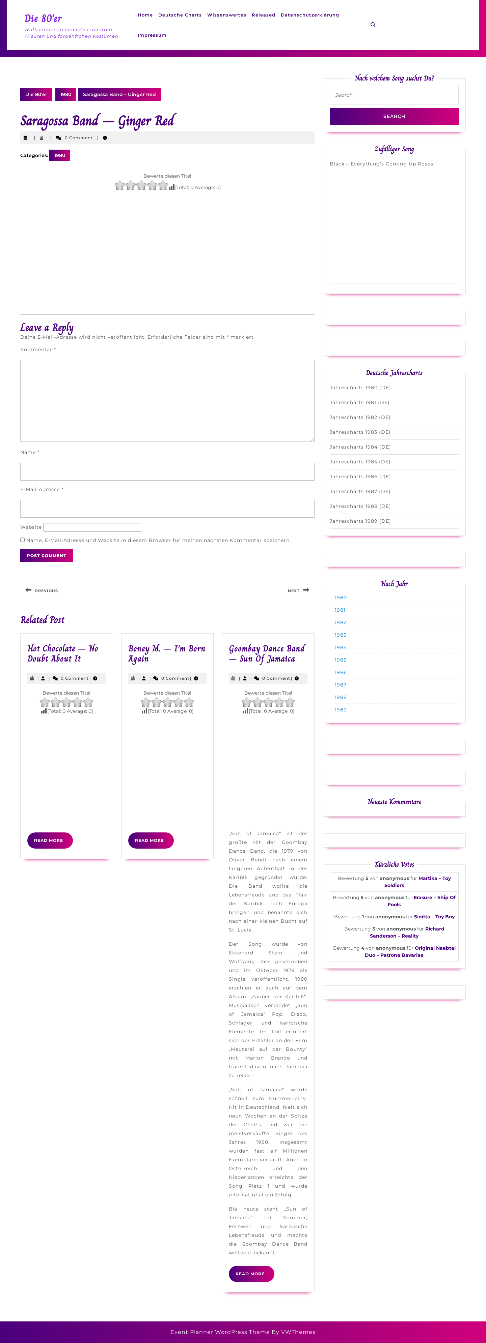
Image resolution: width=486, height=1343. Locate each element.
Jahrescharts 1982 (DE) (360, 417)
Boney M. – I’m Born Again (167, 653)
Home (145, 15)
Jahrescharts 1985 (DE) (360, 462)
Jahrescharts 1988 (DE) (360, 506)
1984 (341, 647)
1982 (341, 622)
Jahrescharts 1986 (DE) (360, 477)
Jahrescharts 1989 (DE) (360, 521)
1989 (341, 710)
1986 (341, 672)
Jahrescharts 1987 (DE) (360, 491)
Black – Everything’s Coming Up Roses (381, 164)
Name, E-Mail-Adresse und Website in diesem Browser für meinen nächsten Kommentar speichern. (158, 540)
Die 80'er (43, 18)
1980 (65, 94)
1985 (341, 660)
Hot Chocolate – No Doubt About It (62, 653)
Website (31, 527)
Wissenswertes (226, 15)
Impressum (152, 35)
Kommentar (38, 349)
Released (263, 15)
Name (29, 452)
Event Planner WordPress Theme (221, 1332)
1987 (341, 685)
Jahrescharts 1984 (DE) (360, 447)
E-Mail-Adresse (41, 489)
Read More (53, 843)
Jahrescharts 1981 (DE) (360, 402)
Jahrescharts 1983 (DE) (360, 432)
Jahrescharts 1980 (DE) (360, 388)
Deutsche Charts (180, 15)
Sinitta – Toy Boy (434, 917)
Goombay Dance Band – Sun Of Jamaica (267, 653)
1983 (341, 635)
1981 (340, 610)
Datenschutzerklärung (310, 15)
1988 (341, 697)
